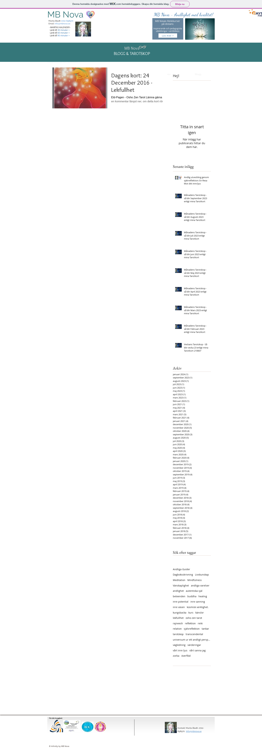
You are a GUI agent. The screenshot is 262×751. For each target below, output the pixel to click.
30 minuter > (64, 30)
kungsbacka (179, 612)
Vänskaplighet (181, 585)
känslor (199, 612)
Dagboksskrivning (183, 574)
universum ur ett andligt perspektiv (192, 639)
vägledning (179, 645)
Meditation (179, 580)
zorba (176, 655)
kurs (190, 612)
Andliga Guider (181, 569)
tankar (205, 628)
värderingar (194, 645)
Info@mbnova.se (194, 731)
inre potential (180, 601)
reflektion (190, 623)
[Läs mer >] (167, 35)
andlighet (178, 590)
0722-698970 (67, 21)
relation (177, 628)
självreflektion (192, 628)
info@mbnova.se (62, 23)
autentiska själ (194, 590)
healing (202, 596)
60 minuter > (64, 32)
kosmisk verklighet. (198, 607)
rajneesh (178, 623)
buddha (191, 596)
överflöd (186, 655)
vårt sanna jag (197, 650)
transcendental (194, 634)
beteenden (179, 596)
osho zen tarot (194, 617)
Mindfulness (194, 580)
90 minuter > (64, 35)
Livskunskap (202, 574)
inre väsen (179, 607)
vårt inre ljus (180, 650)
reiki (200, 623)
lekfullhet (178, 617)
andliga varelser (200, 585)
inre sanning (197, 601)
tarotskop (178, 634)
